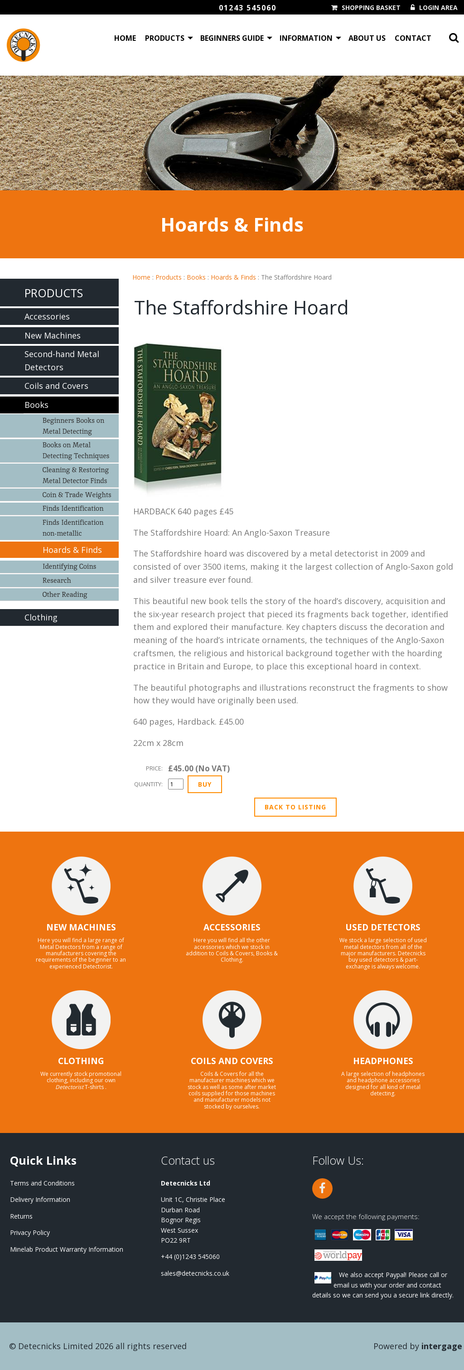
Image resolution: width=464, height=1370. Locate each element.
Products (164, 38)
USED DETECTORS (382, 927)
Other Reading (65, 594)
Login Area (438, 8)
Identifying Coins (70, 566)
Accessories (47, 316)
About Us (367, 38)
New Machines (52, 335)
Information (306, 38)
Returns (21, 1216)
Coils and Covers (56, 385)
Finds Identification (73, 508)
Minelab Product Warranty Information (66, 1249)
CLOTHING (81, 1061)
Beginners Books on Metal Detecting (73, 426)
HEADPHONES (383, 1061)
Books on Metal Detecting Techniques (76, 450)
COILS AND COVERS (232, 1061)
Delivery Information (40, 1199)
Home (125, 38)
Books (196, 277)
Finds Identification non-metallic (73, 527)
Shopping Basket (371, 8)
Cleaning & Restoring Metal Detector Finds (76, 475)
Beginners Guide (232, 38)
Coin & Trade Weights (77, 494)
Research (57, 580)
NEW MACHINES (81, 927)
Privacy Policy (30, 1232)
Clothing (41, 617)
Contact (413, 38)
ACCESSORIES (232, 927)
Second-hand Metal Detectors (61, 361)
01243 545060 (247, 8)
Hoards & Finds (233, 277)
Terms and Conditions (42, 1183)
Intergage (441, 1346)
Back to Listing (295, 807)
